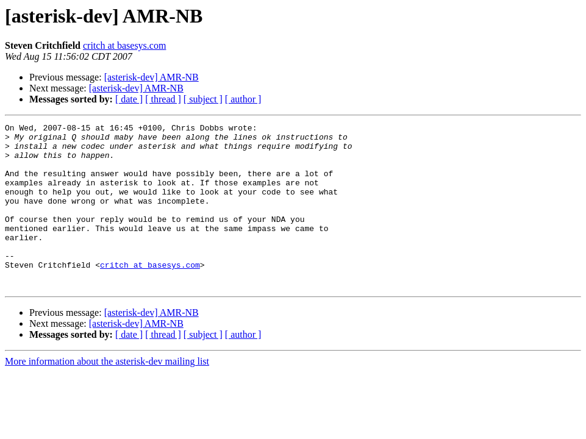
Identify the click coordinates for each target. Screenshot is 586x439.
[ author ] (243, 99)
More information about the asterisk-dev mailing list (107, 394)
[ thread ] (163, 99)
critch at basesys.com (124, 45)
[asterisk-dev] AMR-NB (151, 77)
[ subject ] (203, 99)
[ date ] (129, 99)
